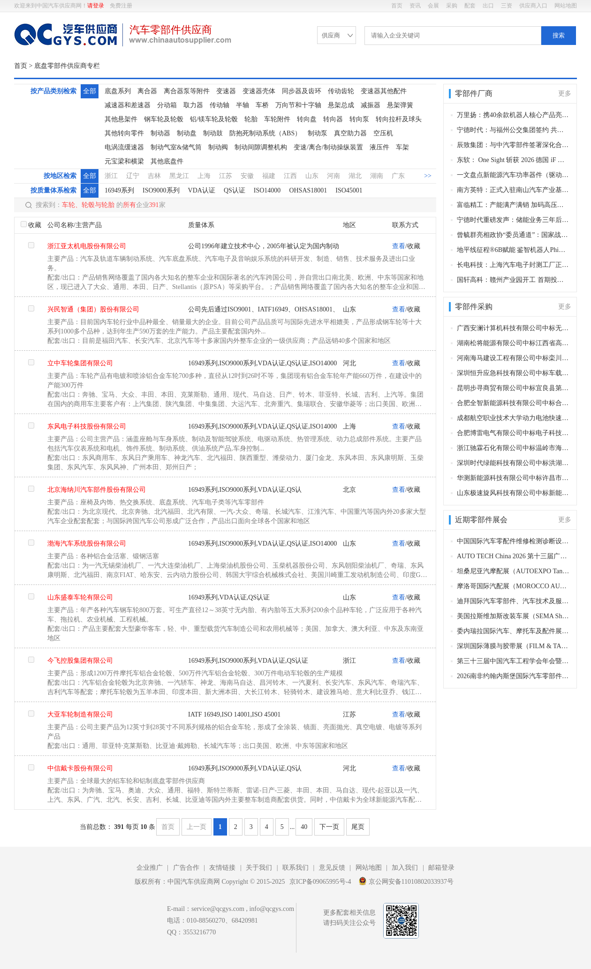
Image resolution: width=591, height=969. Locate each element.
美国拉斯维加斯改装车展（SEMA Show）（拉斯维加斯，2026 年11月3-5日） (513, 616)
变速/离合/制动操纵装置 (328, 147)
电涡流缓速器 (124, 147)
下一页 (329, 826)
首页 (396, 5)
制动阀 (218, 147)
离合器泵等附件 (187, 91)
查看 (398, 246)
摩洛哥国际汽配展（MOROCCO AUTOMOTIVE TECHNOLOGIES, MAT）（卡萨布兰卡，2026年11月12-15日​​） (513, 586)
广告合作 (186, 867)
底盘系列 (118, 91)
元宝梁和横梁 (124, 161)
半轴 (242, 105)
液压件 (379, 147)
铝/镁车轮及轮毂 (214, 119)
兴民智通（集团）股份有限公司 (93, 309)
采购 (451, 5)
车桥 (262, 105)
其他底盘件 (167, 161)
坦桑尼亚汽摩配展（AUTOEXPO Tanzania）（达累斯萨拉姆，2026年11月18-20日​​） (513, 571)
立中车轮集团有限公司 (80, 363)
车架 (402, 147)
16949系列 (119, 190)
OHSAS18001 (308, 190)
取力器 (193, 105)
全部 (89, 91)
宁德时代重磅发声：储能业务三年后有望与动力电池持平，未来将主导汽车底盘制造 (513, 219)
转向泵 (359, 119)
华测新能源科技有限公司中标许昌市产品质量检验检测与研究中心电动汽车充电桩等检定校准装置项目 (513, 477)
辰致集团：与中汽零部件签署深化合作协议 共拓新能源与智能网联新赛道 (513, 144)
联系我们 (295, 867)
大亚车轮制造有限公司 (80, 714)
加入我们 (405, 867)
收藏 (34, 225)
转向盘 (307, 119)
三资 (506, 5)
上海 (204, 175)
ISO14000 (267, 190)
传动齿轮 (341, 91)
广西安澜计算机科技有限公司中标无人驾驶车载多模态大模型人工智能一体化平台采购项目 (513, 328)
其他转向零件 (124, 133)
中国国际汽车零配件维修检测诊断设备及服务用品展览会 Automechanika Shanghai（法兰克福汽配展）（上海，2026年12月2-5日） (513, 541)
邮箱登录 (441, 867)
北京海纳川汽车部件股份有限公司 (96, 489)
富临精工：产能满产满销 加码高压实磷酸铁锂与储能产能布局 (513, 204)
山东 (311, 175)
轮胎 (251, 119)
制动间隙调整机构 (261, 147)
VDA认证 (201, 190)
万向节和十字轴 (298, 105)
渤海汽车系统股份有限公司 (86, 543)
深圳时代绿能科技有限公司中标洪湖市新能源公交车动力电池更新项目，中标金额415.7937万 (513, 462)
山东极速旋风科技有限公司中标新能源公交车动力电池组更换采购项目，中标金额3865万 (513, 492)
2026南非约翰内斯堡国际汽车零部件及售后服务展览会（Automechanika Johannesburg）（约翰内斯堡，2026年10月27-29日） (513, 676)
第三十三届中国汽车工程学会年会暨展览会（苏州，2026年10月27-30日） (513, 661)
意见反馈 (332, 867)
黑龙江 (179, 175)
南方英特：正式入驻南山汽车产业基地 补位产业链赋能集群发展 (513, 189)
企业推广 (149, 867)
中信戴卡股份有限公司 (80, 768)
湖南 (376, 175)
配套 (470, 5)
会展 (433, 5)
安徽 (247, 175)
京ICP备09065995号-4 (320, 881)
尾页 (357, 826)
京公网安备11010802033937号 (406, 881)
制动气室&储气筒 (176, 147)
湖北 (355, 175)
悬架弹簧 (400, 105)
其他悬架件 (121, 119)
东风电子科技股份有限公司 (86, 426)
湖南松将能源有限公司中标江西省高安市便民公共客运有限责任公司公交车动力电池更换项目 (513, 343)
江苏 (225, 175)
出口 (488, 5)
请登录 (95, 5)
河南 (333, 175)
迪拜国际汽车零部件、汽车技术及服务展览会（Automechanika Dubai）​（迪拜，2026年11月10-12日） (513, 601)
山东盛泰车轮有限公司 (80, 597)
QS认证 (234, 190)
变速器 (226, 91)
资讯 (415, 5)
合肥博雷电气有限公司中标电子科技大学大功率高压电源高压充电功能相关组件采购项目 (513, 432)
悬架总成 (341, 105)
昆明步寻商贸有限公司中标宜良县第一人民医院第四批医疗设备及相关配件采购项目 (513, 388)
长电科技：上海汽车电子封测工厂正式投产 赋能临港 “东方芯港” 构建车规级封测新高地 (513, 264)
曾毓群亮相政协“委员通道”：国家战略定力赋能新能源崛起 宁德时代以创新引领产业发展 (513, 234)
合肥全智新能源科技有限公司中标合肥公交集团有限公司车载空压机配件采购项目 (513, 403)
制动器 (160, 133)
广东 (398, 175)
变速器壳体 (258, 91)
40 (304, 826)
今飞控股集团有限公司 (80, 660)
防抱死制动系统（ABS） (265, 133)
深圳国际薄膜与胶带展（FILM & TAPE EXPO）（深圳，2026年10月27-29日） (513, 646)
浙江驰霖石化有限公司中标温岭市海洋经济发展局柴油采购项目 (513, 447)
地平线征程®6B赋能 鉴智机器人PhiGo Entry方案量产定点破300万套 (513, 249)
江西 (290, 175)
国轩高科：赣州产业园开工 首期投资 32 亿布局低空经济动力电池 (513, 279)
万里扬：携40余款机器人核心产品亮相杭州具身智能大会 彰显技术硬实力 (513, 114)
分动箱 (167, 105)
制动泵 (317, 133)
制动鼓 (213, 133)
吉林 (154, 175)
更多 (564, 93)
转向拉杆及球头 (399, 119)
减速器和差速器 (128, 105)
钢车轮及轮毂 (163, 119)
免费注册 (121, 5)
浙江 (111, 175)
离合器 (147, 91)
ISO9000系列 (161, 190)
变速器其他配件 (384, 91)
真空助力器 (350, 133)
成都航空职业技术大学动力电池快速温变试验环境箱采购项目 (513, 418)
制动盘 (187, 133)
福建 (268, 175)
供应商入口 (533, 5)
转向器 (333, 119)
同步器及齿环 (301, 91)
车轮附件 (277, 119)
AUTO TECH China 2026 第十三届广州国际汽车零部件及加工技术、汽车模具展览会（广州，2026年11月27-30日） (513, 556)
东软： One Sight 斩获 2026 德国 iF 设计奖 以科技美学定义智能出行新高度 (513, 159)
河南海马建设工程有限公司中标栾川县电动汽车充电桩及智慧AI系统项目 (513, 358)
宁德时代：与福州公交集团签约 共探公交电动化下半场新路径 (513, 129)
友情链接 (222, 867)
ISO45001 (349, 190)
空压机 (383, 133)
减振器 (370, 105)
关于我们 (259, 867)
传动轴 (219, 105)
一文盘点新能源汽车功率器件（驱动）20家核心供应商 (513, 174)
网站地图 (565, 5)
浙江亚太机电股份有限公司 (86, 246)
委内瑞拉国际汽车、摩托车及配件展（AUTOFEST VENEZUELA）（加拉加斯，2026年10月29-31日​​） (513, 631)
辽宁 (132, 175)
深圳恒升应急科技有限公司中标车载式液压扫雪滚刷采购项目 (513, 373)
